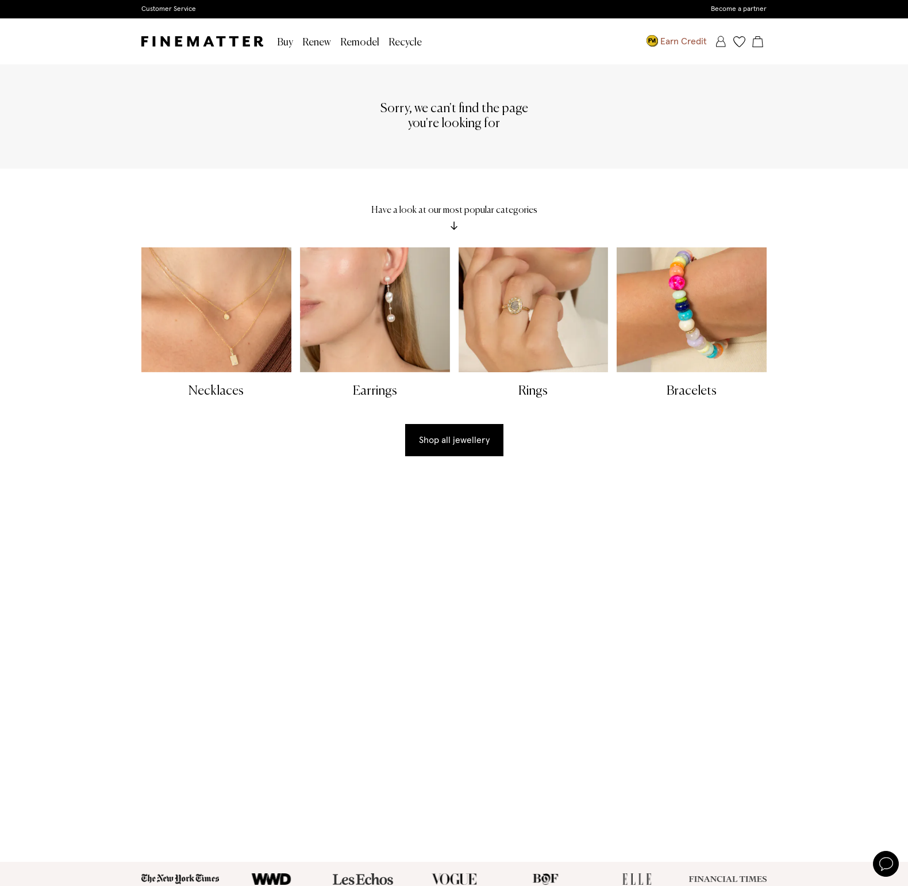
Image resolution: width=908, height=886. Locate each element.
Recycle (405, 42)
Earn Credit (677, 41)
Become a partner (739, 9)
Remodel (359, 42)
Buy (285, 42)
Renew (316, 42)
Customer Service (168, 9)
